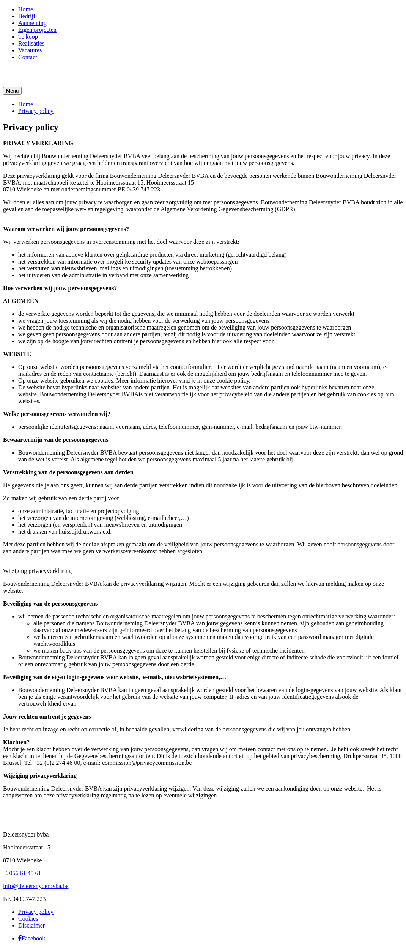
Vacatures (30, 50)
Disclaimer (31, 925)
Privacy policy (36, 111)
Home (25, 9)
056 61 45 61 (25, 873)
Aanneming (32, 23)
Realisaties (31, 43)
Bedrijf (26, 16)
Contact (27, 57)
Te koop (28, 36)
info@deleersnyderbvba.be (35, 886)
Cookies (28, 918)
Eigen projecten (37, 30)
